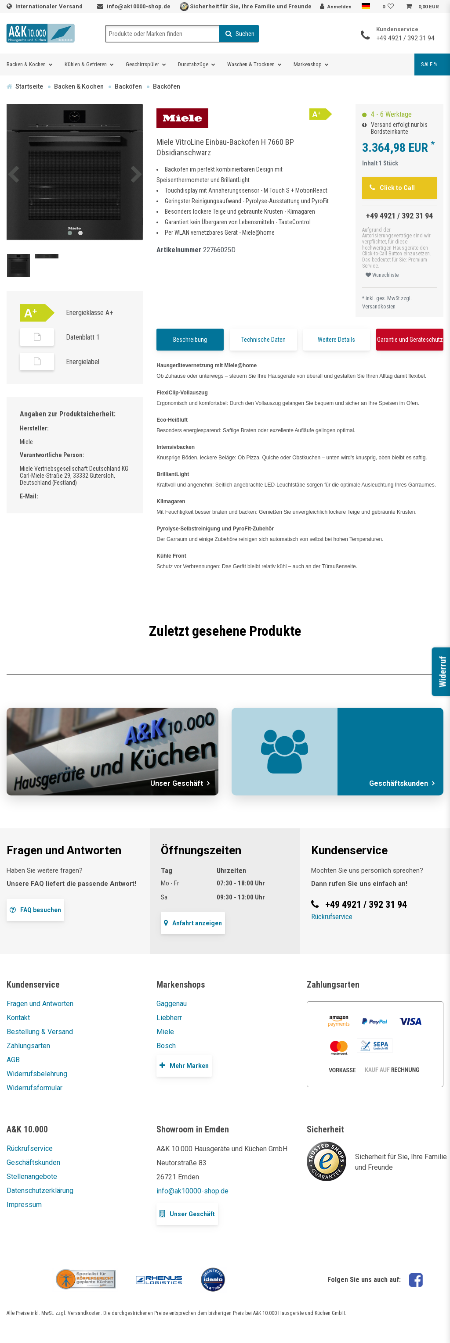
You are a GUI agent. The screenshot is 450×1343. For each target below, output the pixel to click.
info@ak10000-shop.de (139, 6)
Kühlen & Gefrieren (86, 64)
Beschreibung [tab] (190, 339)
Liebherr (169, 1018)
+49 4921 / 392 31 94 (405, 38)
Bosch (166, 1046)
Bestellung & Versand (40, 1032)
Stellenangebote (32, 1176)
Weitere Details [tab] (336, 339)
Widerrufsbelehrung (37, 1074)
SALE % (429, 64)
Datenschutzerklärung (40, 1190)
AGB (13, 1060)
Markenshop (308, 64)
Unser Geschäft (187, 1214)
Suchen (239, 34)
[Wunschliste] (389, 7)
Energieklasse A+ (89, 312)
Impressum (24, 1204)
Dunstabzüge (193, 64)
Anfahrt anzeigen (193, 923)
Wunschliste (382, 275)
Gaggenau (171, 1003)
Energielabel (82, 362)
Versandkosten (379, 306)
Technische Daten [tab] (263, 339)
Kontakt (18, 1018)
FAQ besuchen (35, 909)
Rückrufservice (331, 917)
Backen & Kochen (26, 64)
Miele (165, 1032)
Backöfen (128, 86)
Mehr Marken (184, 1065)
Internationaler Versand (49, 6)
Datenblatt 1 (83, 337)
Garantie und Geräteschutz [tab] (410, 339)
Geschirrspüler (142, 64)
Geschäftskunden (33, 1162)
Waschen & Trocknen (251, 64)
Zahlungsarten (28, 1046)
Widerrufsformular (34, 1088)
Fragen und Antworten (40, 1003)
